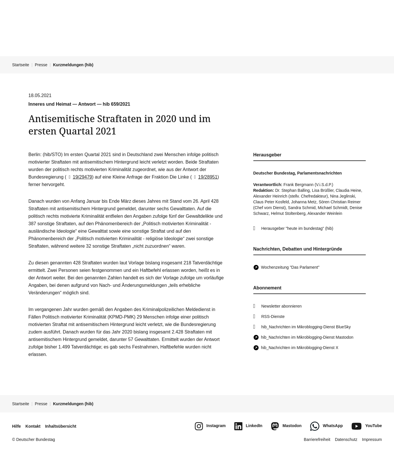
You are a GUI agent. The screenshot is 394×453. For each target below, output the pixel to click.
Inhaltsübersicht (60, 426)
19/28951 (204, 177)
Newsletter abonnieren (281, 306)
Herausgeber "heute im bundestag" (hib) (297, 228)
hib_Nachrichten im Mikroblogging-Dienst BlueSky (306, 327)
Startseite (20, 64)
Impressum (372, 439)
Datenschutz (346, 439)
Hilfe (16, 426)
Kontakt (32, 426)
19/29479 (79, 177)
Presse (41, 64)
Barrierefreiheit (317, 439)
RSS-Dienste (273, 316)
